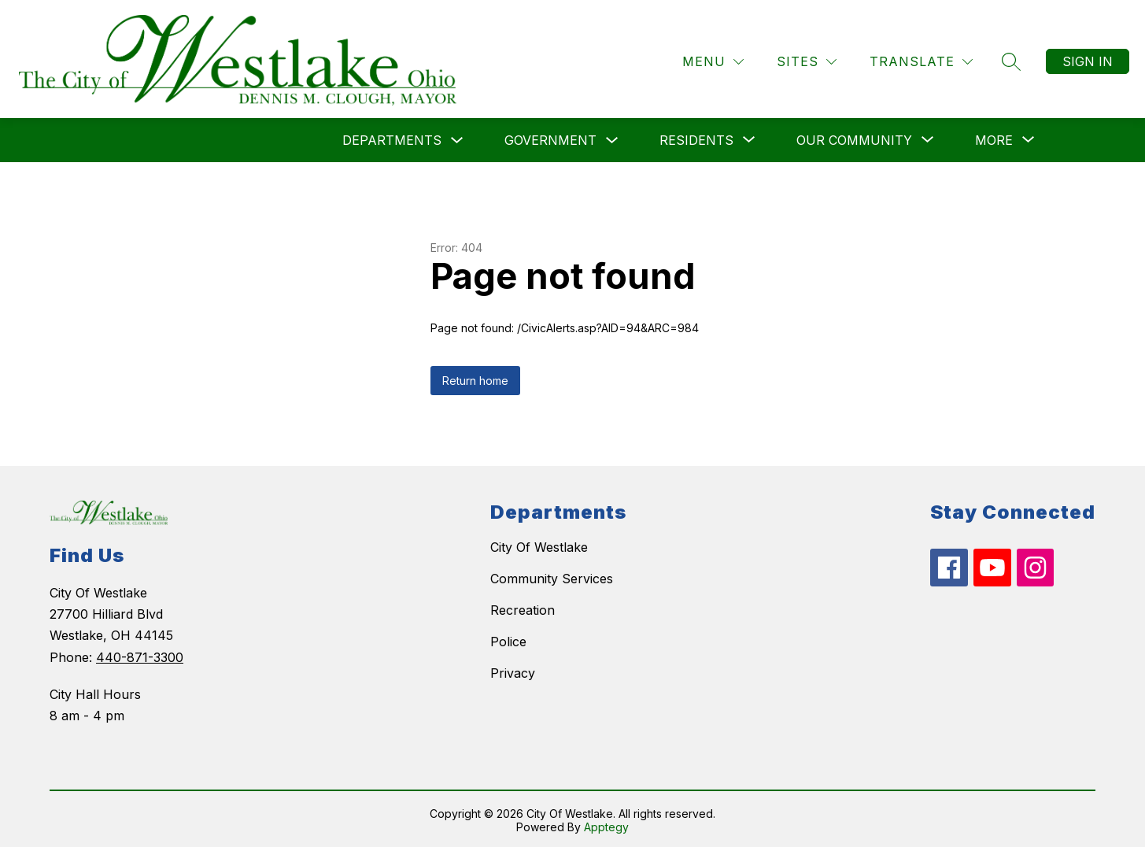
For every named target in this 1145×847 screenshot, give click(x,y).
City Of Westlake (539, 545)
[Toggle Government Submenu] (612, 138)
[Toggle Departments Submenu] (457, 138)
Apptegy (606, 824)
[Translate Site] (921, 59)
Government (550, 138)
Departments (391, 138)
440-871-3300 (139, 654)
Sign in (1087, 59)
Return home (475, 378)
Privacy (512, 671)
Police (508, 639)
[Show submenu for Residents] (696, 137)
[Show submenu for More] (994, 137)
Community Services (551, 576)
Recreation (522, 608)
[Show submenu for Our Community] (854, 137)
